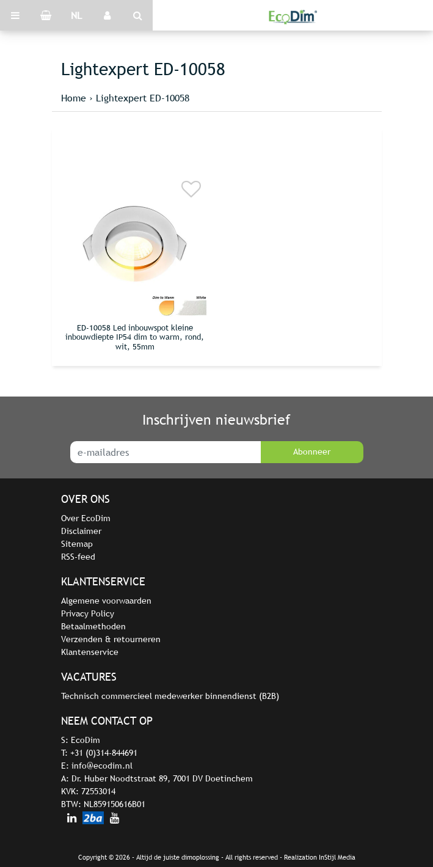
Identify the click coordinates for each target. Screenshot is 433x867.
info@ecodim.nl (102, 765)
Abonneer (311, 451)
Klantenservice (89, 651)
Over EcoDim (86, 518)
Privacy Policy (87, 613)
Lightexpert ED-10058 (142, 97)
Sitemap (77, 543)
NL (76, 15)
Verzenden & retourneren (111, 639)
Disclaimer (81, 530)
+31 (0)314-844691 (103, 752)
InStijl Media (337, 857)
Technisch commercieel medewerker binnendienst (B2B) (170, 695)
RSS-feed (78, 556)
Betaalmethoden (93, 626)
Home (73, 97)
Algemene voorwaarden (106, 600)
